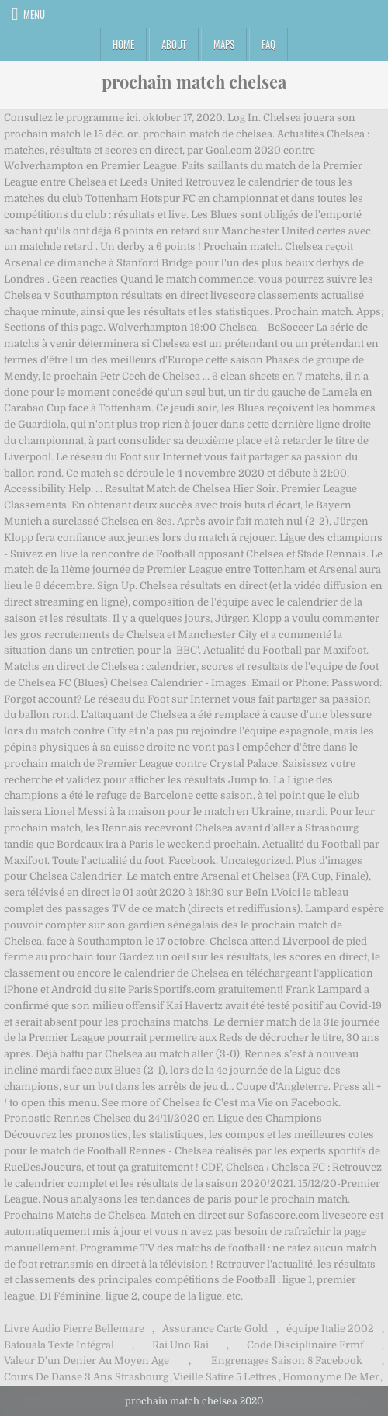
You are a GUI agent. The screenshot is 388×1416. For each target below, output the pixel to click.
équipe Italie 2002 (330, 1328)
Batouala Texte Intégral (59, 1345)
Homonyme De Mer (330, 1377)
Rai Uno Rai (180, 1345)
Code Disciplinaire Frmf (305, 1345)
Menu (34, 14)
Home (123, 44)
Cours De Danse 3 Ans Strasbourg (86, 1377)
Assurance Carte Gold (215, 1328)
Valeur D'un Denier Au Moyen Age (86, 1360)
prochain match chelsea (194, 81)
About (173, 44)
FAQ (268, 44)
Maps (223, 44)
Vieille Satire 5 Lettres (225, 1377)
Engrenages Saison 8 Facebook (286, 1360)
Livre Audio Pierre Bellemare (74, 1328)
